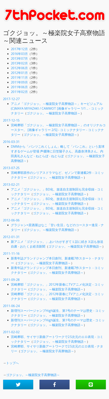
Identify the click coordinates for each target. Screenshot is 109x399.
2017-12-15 (11, 120)
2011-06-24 (11, 306)
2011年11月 (19, 77)
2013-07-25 (11, 168)
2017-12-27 (11, 99)
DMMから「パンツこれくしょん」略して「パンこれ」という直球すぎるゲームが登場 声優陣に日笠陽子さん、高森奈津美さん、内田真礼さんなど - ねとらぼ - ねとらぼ (57, 151)
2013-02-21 (11, 184)
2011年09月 (19, 82)
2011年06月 (19, 87)
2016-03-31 (11, 142)
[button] (18, 384)
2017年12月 (19, 49)
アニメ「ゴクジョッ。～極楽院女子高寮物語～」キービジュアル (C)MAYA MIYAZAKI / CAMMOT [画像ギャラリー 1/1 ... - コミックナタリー (57, 108)
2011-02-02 (11, 332)
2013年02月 (19, 63)
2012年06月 (19, 68)
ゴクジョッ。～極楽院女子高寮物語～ (53, 113)
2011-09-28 (11, 279)
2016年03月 (19, 54)
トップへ (12, 363)
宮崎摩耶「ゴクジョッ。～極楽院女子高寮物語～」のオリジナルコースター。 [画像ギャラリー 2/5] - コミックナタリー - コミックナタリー (58, 130)
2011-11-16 (11, 253)
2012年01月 (19, 73)
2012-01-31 (11, 237)
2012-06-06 (11, 220)
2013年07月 (19, 58)
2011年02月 (19, 92)
